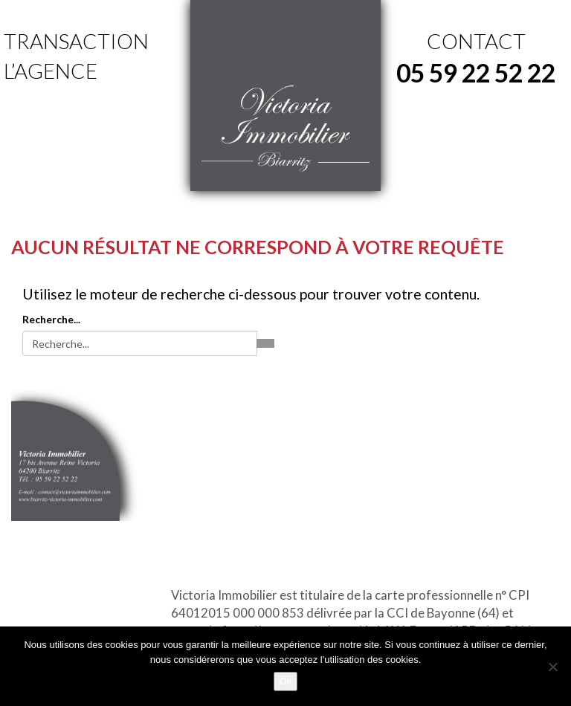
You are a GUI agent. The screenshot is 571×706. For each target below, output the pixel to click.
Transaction (76, 41)
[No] (552, 666)
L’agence (50, 70)
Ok (286, 681)
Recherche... (51, 319)
